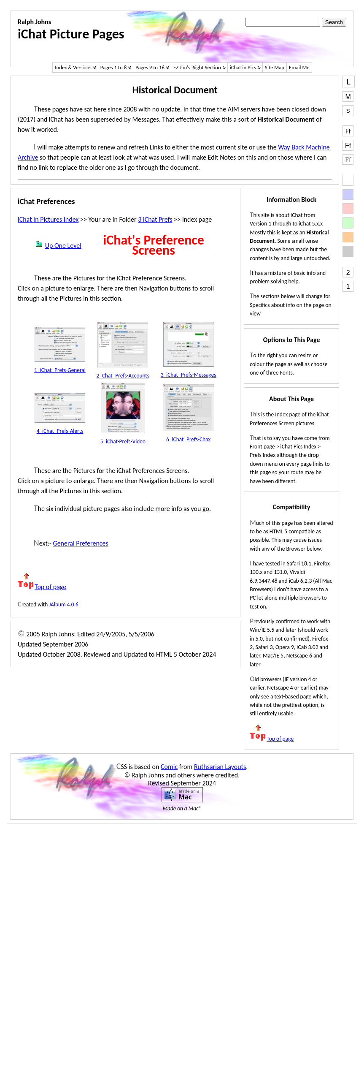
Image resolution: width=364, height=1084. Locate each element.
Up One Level (58, 246)
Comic (169, 767)
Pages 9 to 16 (149, 67)
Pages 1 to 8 (113, 67)
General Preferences (80, 543)
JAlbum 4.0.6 (63, 604)
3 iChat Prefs (155, 219)
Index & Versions (73, 67)
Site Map (274, 67)
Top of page (42, 587)
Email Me (299, 67)
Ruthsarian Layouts (220, 767)
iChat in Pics (243, 67)
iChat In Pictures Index (48, 219)
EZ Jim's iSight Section (197, 67)
